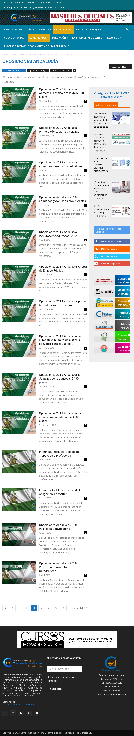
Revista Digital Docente (87, 37)
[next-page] (64, 608)
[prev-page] (5, 608)
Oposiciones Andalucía (51, 54)
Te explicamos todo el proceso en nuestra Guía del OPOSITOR (31, 2)
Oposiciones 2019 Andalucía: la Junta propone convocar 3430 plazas (59, 378)
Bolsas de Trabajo (88, 29)
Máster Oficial (13, 29)
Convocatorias (15, 37)
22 (56, 608)
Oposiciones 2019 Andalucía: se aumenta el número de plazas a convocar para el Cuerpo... (60, 339)
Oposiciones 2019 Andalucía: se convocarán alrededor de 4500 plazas (60, 417)
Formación (60, 37)
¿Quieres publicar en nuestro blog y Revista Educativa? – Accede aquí (34, 7)
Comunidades (39, 37)
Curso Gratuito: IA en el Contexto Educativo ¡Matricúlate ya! (101, 164)
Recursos (114, 37)
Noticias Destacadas (106, 105)
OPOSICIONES (63, 29)
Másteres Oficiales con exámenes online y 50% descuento (100, 140)
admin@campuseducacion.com (18, 704)
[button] (127, 29)
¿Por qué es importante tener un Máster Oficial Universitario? (102, 188)
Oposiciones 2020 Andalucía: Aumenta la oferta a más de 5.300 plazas (61, 93)
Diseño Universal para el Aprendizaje (102, 209)
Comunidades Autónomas (24, 54)
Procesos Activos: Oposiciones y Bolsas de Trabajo (36, 46)
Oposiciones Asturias (60, 70)
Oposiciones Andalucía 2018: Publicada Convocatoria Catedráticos (58, 567)
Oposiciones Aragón (38, 70)
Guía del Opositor (38, 29)
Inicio (5, 54)
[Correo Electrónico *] (64, 669)
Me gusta (122, 241)
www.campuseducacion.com (112, 694)
